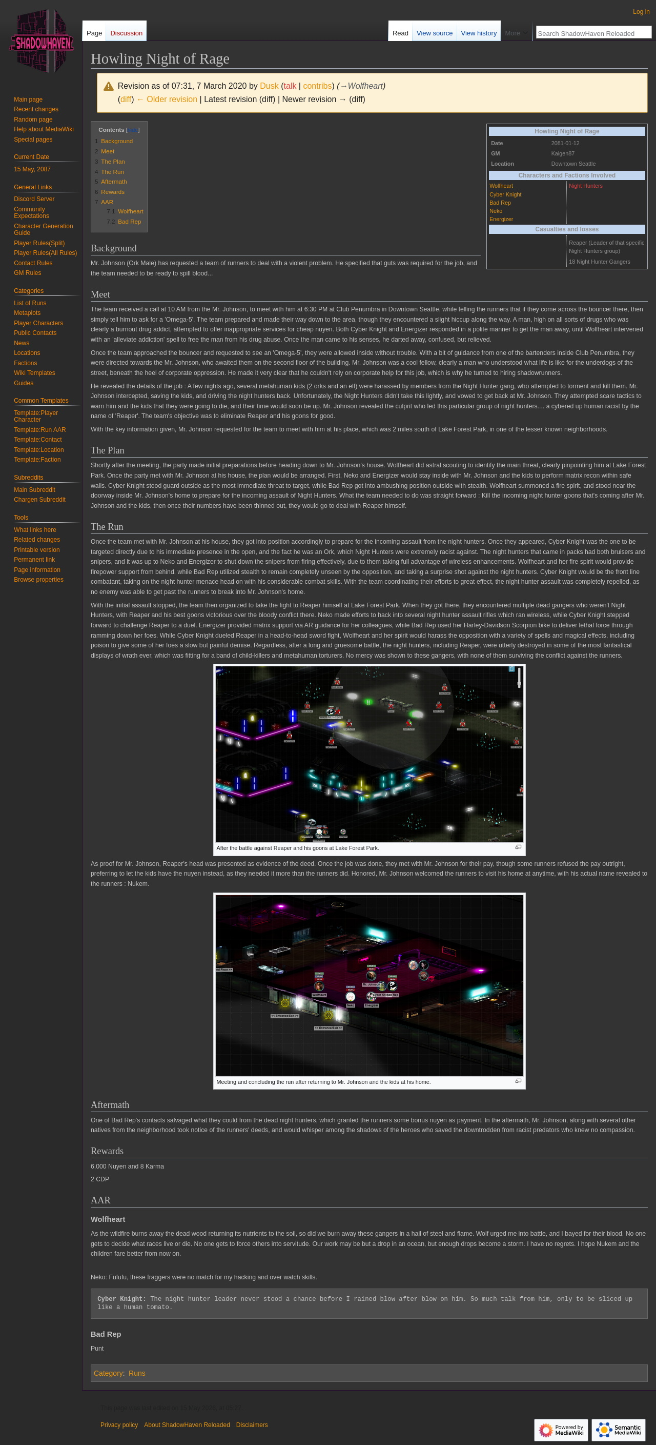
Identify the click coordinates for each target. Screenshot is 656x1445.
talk (289, 86)
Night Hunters (586, 186)
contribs (317, 86)
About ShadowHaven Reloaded (187, 1425)
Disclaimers (252, 1425)
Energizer (501, 219)
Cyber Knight (505, 194)
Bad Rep (500, 203)
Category (108, 1373)
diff (125, 99)
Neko (495, 211)
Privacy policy (119, 1425)
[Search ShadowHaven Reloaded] (588, 33)
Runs (137, 1373)
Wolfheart (501, 186)
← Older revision (166, 99)
